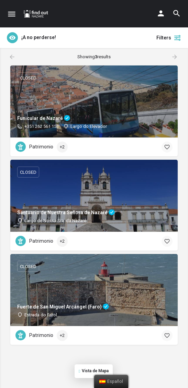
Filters (168, 37)
